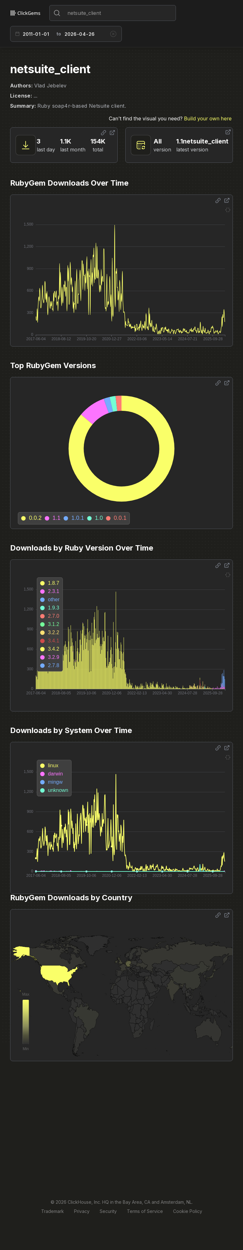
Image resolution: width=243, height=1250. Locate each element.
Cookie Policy (187, 1211)
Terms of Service (145, 1211)
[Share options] (103, 133)
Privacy (82, 1211)
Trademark (52, 1211)
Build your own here (208, 118)
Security (108, 1211)
